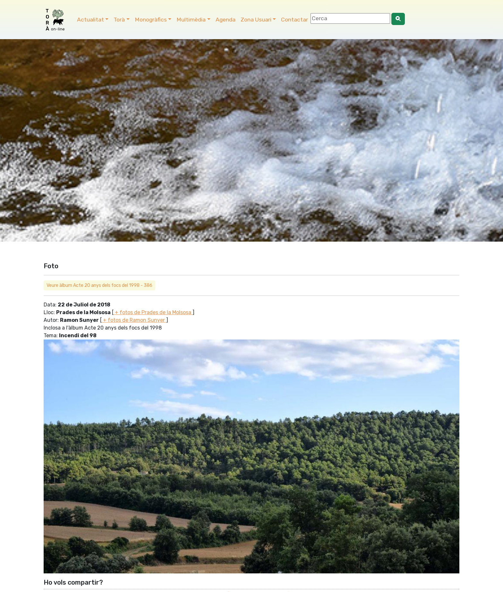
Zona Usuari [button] (256, 19)
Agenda (225, 19)
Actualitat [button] (90, 19)
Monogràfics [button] (151, 19)
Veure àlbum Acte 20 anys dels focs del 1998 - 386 (99, 285)
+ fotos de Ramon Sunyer (134, 320)
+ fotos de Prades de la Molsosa (153, 312)
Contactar (294, 19)
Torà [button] (119, 19)
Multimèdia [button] (191, 19)
